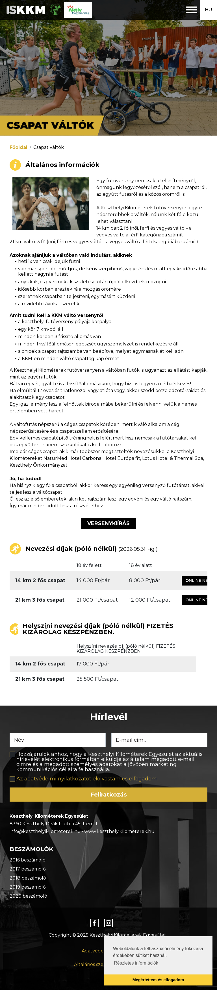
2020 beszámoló (28, 896)
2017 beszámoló (28, 869)
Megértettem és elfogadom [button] (158, 980)
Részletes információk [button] (136, 963)
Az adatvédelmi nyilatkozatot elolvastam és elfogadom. (87, 779)
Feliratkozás (108, 794)
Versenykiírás (108, 523)
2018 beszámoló (28, 878)
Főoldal (18, 147)
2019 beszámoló (28, 887)
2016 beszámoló (27, 860)
